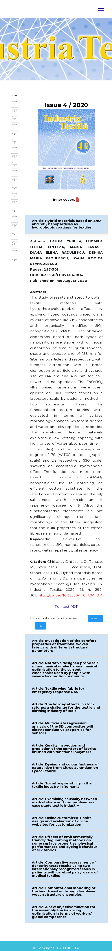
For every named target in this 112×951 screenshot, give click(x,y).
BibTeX (95, 618)
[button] (66, 224)
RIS (41, 625)
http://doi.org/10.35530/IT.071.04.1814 (71, 595)
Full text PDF (67, 606)
